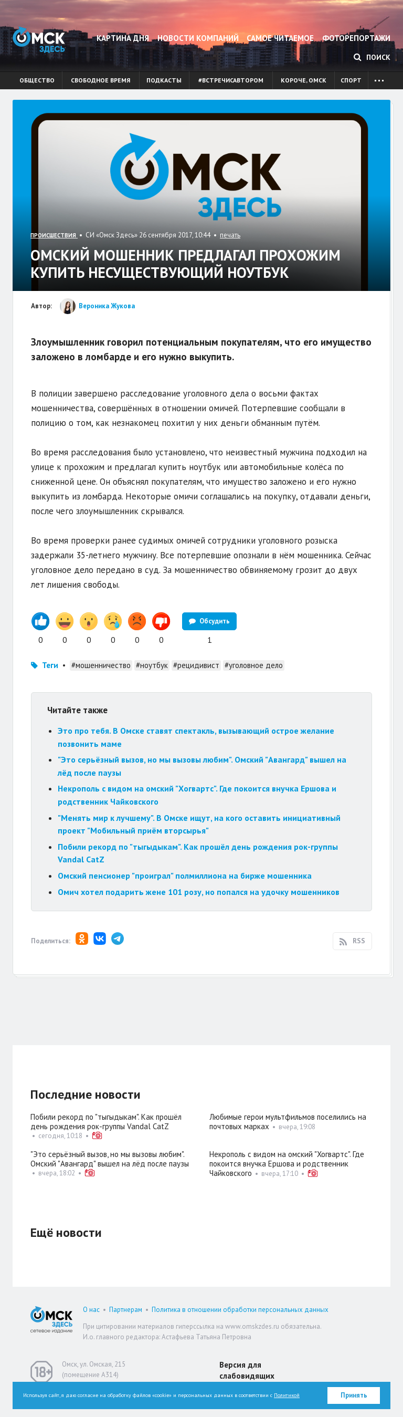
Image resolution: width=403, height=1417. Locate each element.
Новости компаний (198, 38)
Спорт (351, 80)
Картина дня (123, 38)
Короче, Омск (303, 80)
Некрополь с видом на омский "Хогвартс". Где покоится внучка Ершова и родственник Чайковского (286, 1163)
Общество (37, 80)
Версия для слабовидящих (246, 1370)
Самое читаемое (280, 38)
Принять (354, 1395)
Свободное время (100, 80)
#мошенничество (101, 665)
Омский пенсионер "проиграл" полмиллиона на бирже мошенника (185, 875)
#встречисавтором (230, 80)
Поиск (372, 57)
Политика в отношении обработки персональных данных (240, 1309)
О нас (91, 1309)
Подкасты (164, 80)
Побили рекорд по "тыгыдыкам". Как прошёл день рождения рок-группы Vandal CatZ (106, 1121)
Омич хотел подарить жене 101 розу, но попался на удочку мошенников (199, 892)
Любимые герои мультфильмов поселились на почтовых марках (287, 1121)
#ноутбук (152, 665)
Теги (50, 665)
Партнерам (125, 1309)
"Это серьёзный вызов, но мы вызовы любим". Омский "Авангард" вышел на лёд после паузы (109, 1159)
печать (230, 235)
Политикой (287, 1395)
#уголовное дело (254, 665)
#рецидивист (196, 665)
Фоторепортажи (356, 38)
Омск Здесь (39, 39)
